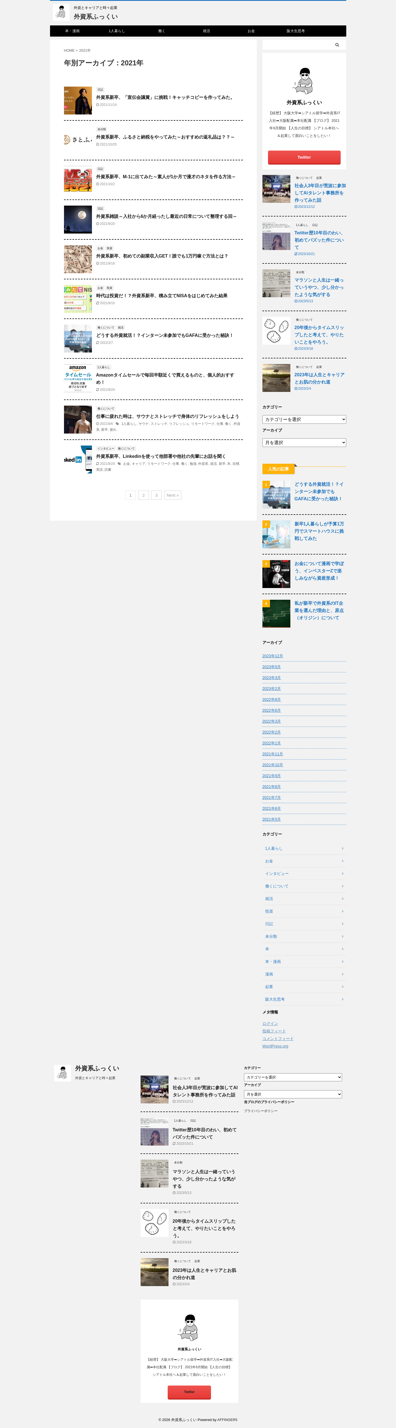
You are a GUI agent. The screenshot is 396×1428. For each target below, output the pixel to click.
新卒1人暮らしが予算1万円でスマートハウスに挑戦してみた (319, 531)
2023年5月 (271, 667)
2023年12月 (272, 656)
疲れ (113, 430)
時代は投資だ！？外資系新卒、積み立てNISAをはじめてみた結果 (161, 295)
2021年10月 (272, 765)
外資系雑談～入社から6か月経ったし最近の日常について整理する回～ (166, 216)
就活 (206, 31)
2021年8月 (271, 786)
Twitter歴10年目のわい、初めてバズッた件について (320, 240)
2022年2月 (271, 732)
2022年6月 (271, 710)
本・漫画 (72, 31)
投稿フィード (274, 1031)
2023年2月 (271, 688)
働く (161, 31)
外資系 (203, 464)
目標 (236, 464)
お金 (251, 31)
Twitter (304, 157)
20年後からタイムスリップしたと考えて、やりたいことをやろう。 (319, 334)
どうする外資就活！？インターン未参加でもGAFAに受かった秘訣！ (165, 335)
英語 (99, 470)
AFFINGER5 (227, 1420)
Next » (173, 495)
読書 (108, 470)
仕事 (220, 424)
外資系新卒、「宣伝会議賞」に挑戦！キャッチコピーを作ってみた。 (165, 97)
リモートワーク (203, 424)
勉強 (193, 464)
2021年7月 (271, 797)
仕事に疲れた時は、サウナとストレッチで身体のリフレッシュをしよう (167, 416)
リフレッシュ (179, 424)
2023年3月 (271, 677)
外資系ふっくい (96, 16)
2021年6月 (271, 808)
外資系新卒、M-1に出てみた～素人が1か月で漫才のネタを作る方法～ (166, 176)
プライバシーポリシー (261, 1111)
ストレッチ (159, 424)
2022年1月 (271, 743)
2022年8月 (271, 699)
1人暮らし (117, 31)
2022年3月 (271, 721)
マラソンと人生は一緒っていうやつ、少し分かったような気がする (319, 287)
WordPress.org (275, 1046)
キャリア (138, 464)
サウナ (144, 424)
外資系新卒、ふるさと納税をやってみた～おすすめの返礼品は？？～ (165, 137)
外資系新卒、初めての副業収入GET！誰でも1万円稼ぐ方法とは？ (162, 256)
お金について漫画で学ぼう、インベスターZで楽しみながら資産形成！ (319, 570)
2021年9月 (271, 775)
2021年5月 (271, 819)
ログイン (270, 1023)
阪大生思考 (296, 31)
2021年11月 (272, 754)
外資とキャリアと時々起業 (78, 1078)
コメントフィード (278, 1038)
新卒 (104, 430)
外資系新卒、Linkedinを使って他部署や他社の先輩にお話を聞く (161, 456)
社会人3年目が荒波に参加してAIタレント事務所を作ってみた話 (320, 193)
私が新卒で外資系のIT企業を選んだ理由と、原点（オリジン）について (319, 610)
